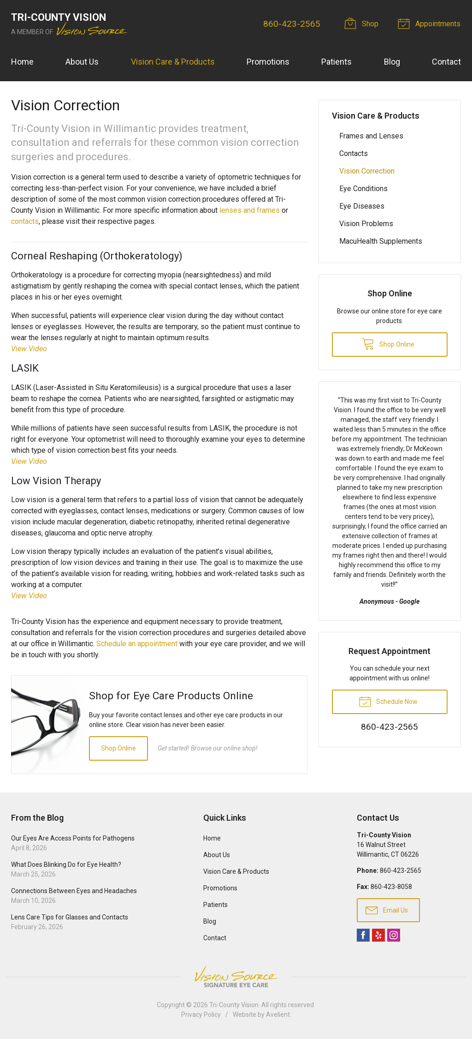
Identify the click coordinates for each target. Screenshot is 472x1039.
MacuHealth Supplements (380, 241)
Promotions (268, 61)
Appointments (431, 23)
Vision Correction (367, 171)
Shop (363, 23)
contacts (25, 221)
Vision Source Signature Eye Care (236, 976)
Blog (392, 61)
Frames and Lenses (371, 136)
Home (22, 61)
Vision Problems (366, 223)
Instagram (393, 935)
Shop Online (118, 748)
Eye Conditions (363, 188)
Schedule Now (388, 701)
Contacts (353, 153)
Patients (336, 61)
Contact (446, 61)
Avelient (278, 1014)
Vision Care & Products (173, 61)
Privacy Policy (201, 1014)
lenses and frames (249, 210)
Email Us (387, 909)
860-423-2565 (292, 23)
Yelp (378, 935)
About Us (82, 61)
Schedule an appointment (136, 643)
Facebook (363, 935)
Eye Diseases (361, 206)
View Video (29, 348)
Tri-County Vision (234, 1005)
